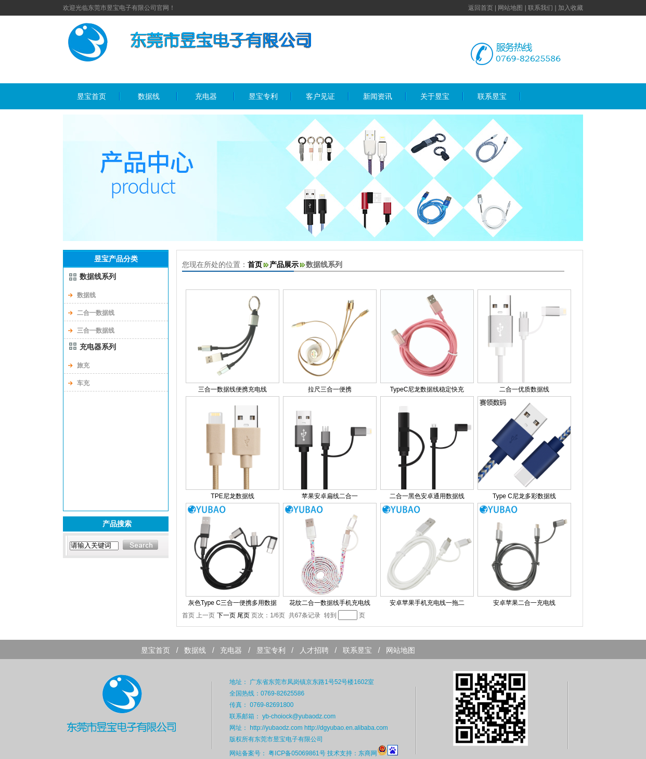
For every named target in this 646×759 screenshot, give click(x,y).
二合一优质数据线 (524, 389)
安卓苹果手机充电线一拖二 (427, 602)
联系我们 (540, 7)
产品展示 (284, 264)
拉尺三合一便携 (330, 389)
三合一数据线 (95, 330)
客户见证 (320, 96)
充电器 (206, 96)
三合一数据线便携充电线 (232, 389)
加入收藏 (570, 7)
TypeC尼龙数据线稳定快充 (427, 389)
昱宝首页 (91, 96)
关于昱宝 (434, 96)
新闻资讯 (377, 96)
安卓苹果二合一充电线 (524, 602)
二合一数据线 (95, 313)
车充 (83, 383)
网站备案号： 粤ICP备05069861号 (277, 753)
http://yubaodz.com (276, 727)
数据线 (149, 96)
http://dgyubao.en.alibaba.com (346, 727)
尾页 (243, 615)
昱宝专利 (263, 96)
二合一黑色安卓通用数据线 (427, 496)
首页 (255, 264)
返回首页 (480, 7)
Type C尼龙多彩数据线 (524, 496)
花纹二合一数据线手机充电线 (329, 602)
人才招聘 (314, 650)
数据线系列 (98, 276)
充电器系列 (98, 347)
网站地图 (510, 7)
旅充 (83, 365)
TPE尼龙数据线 (232, 496)
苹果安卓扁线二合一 (330, 496)
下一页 (226, 615)
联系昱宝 (492, 96)
